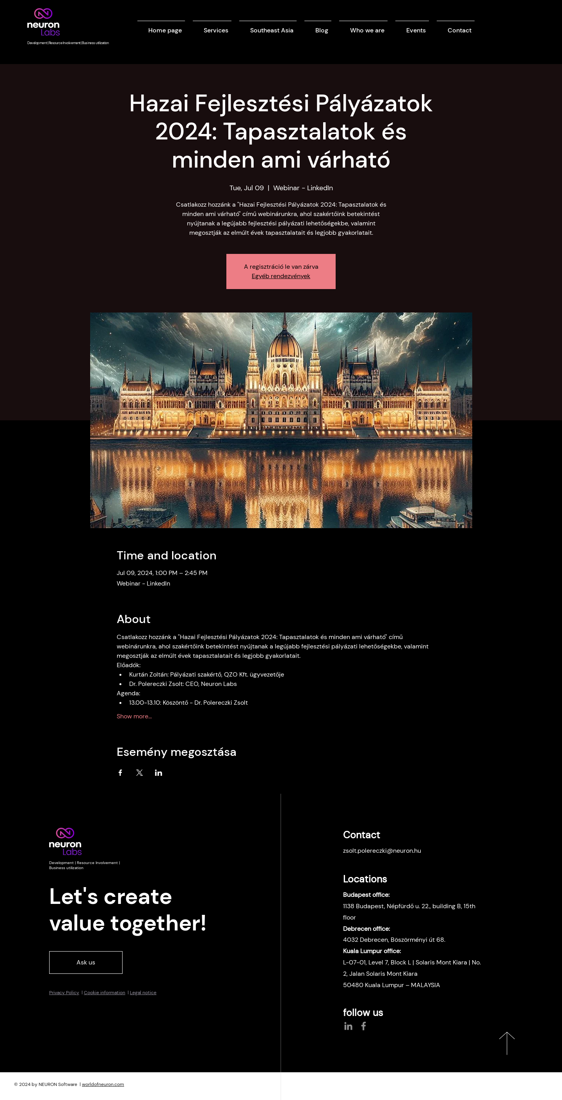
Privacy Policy (64, 992)
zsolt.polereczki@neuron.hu (382, 850)
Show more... (134, 716)
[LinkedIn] (348, 1026)
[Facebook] (363, 1026)
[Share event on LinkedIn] (158, 773)
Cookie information (104, 992)
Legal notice (143, 992)
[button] (212, 27)
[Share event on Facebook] (120, 773)
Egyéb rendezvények (281, 276)
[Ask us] (86, 962)
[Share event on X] (139, 773)
